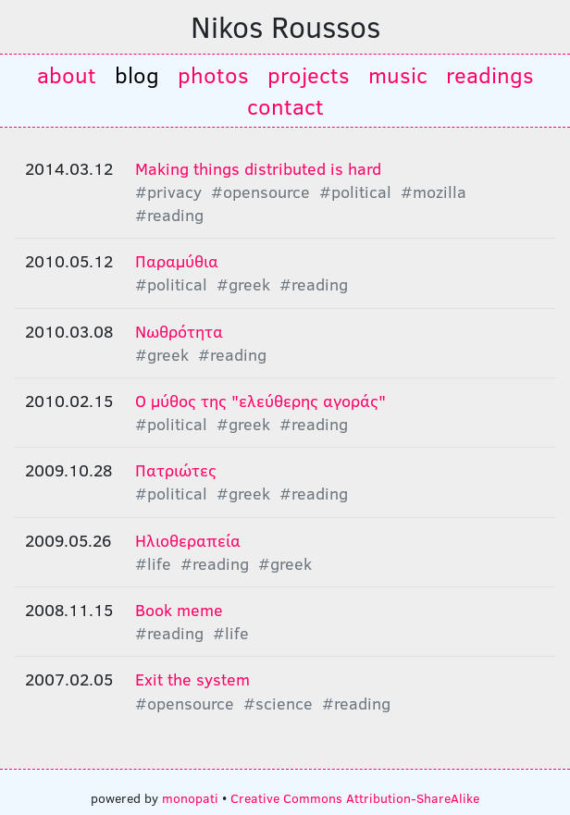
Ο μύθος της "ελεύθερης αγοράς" (260, 400)
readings (490, 74)
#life (153, 563)
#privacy (168, 191)
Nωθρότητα (179, 331)
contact (285, 106)
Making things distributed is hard (258, 168)
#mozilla (433, 191)
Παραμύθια (176, 261)
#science (278, 703)
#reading (169, 215)
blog (137, 74)
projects (308, 74)
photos (213, 74)
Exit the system (192, 679)
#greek (243, 284)
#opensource (260, 191)
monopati (190, 797)
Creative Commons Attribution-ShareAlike (354, 797)
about (66, 74)
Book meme (179, 610)
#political (355, 191)
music (398, 74)
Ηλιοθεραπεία (188, 540)
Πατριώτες (176, 470)
